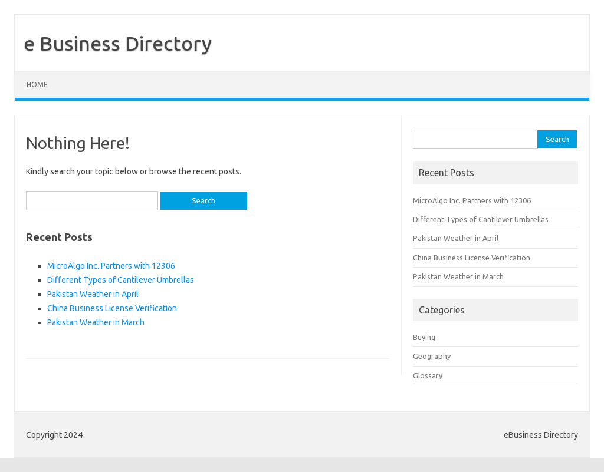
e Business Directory (118, 43)
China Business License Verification (112, 308)
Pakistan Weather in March (96, 322)
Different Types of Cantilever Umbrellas (120, 280)
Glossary (427, 375)
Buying (424, 337)
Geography (432, 356)
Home (37, 84)
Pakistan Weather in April (93, 294)
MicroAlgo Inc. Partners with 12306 (111, 265)
